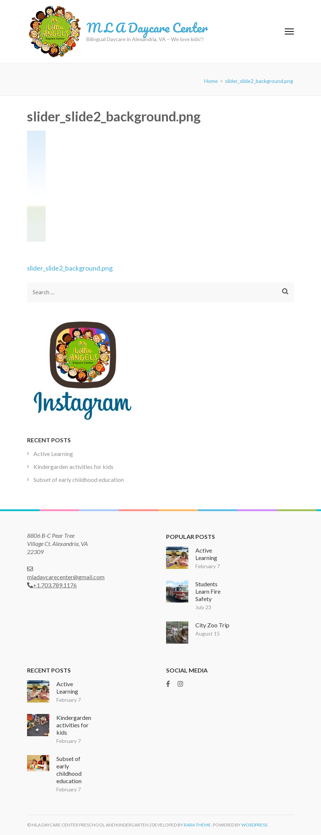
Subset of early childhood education (78, 479)
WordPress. (254, 825)
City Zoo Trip (212, 624)
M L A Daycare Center (147, 27)
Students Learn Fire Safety (208, 591)
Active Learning (53, 453)
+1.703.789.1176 (52, 584)
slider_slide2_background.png (70, 268)
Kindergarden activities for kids (73, 466)
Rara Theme (197, 825)
